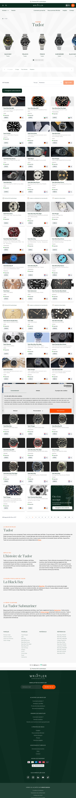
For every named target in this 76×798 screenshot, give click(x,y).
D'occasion (10, 69)
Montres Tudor (7, 635)
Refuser (15, 410)
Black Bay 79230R (61, 651)
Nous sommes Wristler (54, 10)
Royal (22, 655)
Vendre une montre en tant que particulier (38, 722)
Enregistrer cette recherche (12, 91)
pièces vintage (45, 612)
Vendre (13, 10)
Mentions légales (38, 740)
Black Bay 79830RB (62, 638)
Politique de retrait (38, 795)
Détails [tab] (38, 390)
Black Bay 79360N (61, 635)
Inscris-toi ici (49, 687)
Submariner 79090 (61, 646)
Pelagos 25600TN (61, 640)
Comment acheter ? (38, 701)
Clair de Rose (24, 648)
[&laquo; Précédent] (26, 517)
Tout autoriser (60, 410)
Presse (38, 738)
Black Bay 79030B (61, 636)
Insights (65, 10)
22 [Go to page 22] (65, 517)
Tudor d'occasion (7, 636)
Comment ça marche (39, 10)
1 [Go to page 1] (29, 517)
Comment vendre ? (38, 717)
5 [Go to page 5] (42, 517)
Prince (22, 651)
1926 (22, 636)
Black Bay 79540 (61, 642)
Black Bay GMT (25, 646)
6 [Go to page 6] (45, 517)
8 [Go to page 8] (51, 517)
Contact (71, 10)
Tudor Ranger (24, 635)
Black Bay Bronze (25, 640)
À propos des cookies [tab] (61, 390)
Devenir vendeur (38, 719)
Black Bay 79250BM (62, 648)
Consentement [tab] (15, 390)
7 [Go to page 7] (48, 517)
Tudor (6, 18)
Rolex (39, 540)
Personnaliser (38, 410)
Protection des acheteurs (38, 706)
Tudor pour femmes (8, 638)
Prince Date (24, 653)
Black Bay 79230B (61, 649)
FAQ (38, 751)
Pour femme (24, 69)
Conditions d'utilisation (38, 790)
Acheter (5, 10)
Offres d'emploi (38, 735)
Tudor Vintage (6, 640)
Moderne (32, 69)
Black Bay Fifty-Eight (26, 644)
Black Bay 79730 (61, 653)
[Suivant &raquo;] (72, 517)
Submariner (57, 610)
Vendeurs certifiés (38, 703)
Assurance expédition (38, 708)
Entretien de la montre (38, 749)
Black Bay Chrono (25, 642)
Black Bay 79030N (61, 644)
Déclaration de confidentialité (38, 793)
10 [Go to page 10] (58, 517)
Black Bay (42, 586)
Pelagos (23, 649)
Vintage (17, 69)
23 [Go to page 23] (69, 517)
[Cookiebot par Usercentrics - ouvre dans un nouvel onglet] (65, 386)
